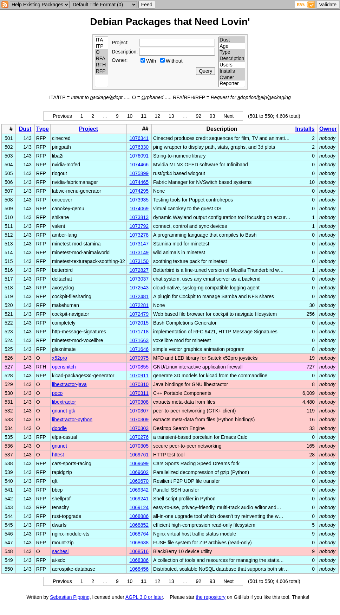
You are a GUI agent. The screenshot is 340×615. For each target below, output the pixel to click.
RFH (101, 65)
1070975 (139, 358)
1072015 (139, 323)
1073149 (139, 252)
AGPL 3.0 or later (144, 597)
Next (228, 116)
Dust (232, 40)
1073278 (139, 235)
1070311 (139, 393)
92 (198, 116)
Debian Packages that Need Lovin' (170, 21)
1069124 (139, 507)
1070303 (139, 428)
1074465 (139, 182)
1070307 (139, 411)
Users (232, 65)
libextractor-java (69, 384)
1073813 (139, 217)
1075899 (139, 173)
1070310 (139, 384)
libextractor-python (72, 419)
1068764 (139, 534)
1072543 (139, 287)
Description (232, 59)
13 (171, 116)
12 (158, 116)
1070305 (139, 446)
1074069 (139, 208)
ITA (101, 40)
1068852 (139, 525)
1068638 (139, 542)
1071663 (139, 340)
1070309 (139, 419)
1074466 (139, 164)
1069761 (139, 454)
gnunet (59, 446)
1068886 (139, 516)
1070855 (139, 367)
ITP (101, 46)
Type (232, 52)
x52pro (59, 358)
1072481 (139, 296)
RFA (101, 59)
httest (58, 454)
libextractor (64, 402)
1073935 (139, 200)
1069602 (139, 472)
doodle (59, 428)
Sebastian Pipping (70, 597)
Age (232, 46)
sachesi (60, 551)
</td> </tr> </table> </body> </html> (170, 603)
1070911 (139, 375)
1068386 (139, 560)
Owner (232, 78)
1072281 (139, 305)
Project (88, 129)
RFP (101, 71)
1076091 (139, 156)
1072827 (139, 270)
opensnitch (64, 367)
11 (143, 116)
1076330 (139, 147)
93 (212, 116)
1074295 (139, 191)
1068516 (139, 551)
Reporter (232, 84)
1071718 (139, 331)
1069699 (139, 463)
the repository (210, 597)
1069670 (139, 481)
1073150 (139, 261)
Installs (232, 71)
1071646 (139, 349)
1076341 (139, 138)
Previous (62, 116)
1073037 (139, 279)
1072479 (139, 314)
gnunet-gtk (63, 411)
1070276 (139, 437)
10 (130, 116)
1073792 (139, 226)
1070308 (139, 402)
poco (57, 393)
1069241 (139, 498)
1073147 (139, 243)
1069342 (139, 490)
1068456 (139, 569)
